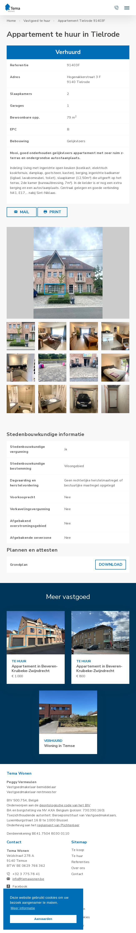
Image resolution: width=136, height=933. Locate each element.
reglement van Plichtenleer (58, 825)
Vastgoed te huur (36, 20)
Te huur (77, 856)
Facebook (17, 886)
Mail (21, 211)
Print (52, 211)
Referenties (80, 862)
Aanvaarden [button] (43, 919)
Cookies (84, 917)
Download (110, 564)
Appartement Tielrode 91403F (81, 20)
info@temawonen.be (28, 879)
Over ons (78, 868)
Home (11, 20)
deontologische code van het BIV (64, 805)
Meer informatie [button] (23, 908)
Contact (77, 874)
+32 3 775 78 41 (26, 874)
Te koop (77, 850)
